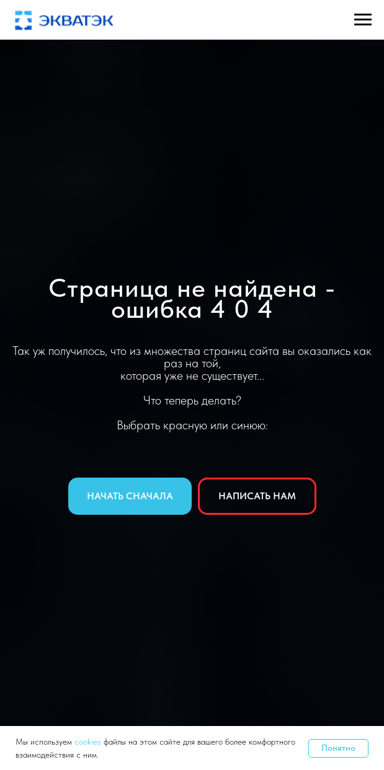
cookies (89, 741)
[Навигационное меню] (363, 20)
